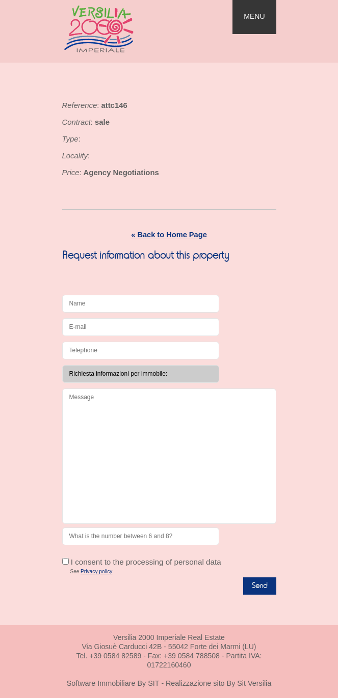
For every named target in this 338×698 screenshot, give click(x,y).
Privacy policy (96, 571)
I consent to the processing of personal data (141, 561)
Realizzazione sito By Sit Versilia (218, 683)
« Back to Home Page (169, 235)
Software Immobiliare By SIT (113, 683)
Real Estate (118, 28)
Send (260, 586)
